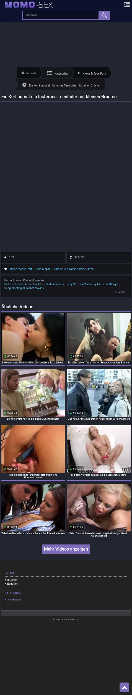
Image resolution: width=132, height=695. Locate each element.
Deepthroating (13, 288)
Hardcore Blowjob (108, 284)
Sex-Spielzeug (87, 284)
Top (124, 687)
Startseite (11, 579)
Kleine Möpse (42, 269)
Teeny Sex (71, 284)
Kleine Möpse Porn (21, 269)
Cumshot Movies (33, 288)
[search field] (60, 15)
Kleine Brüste (60, 269)
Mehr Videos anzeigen (66, 549)
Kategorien (11, 583)
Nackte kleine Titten (81, 269)
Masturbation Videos (51, 284)
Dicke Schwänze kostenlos (20, 284)
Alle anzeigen (14, 600)
